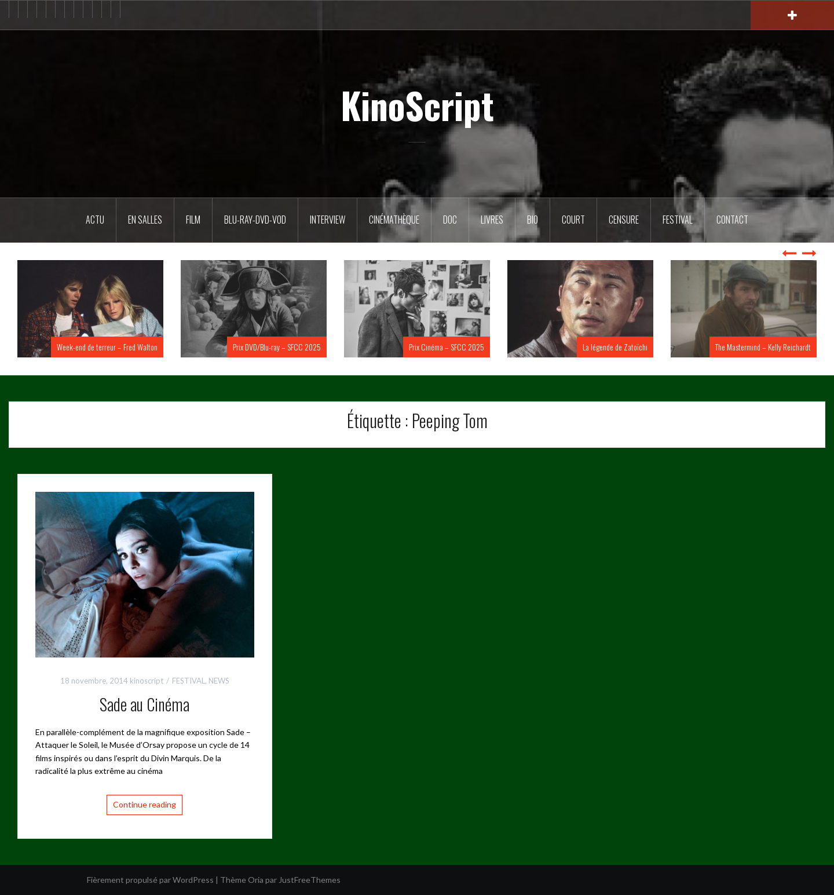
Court (573, 220)
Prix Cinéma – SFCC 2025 (446, 347)
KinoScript (417, 104)
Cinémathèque (394, 220)
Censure (624, 220)
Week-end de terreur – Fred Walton (107, 347)
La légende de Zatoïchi (615, 347)
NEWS (219, 680)
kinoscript (146, 680)
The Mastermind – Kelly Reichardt (763, 347)
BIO (532, 220)
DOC (450, 220)
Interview (327, 220)
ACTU (95, 220)
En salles (145, 220)
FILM (193, 220)
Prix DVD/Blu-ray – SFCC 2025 (277, 347)
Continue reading (144, 804)
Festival (678, 220)
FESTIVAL (188, 680)
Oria (256, 880)
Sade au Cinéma (144, 704)
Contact (732, 220)
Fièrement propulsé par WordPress (150, 880)
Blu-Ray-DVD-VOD (255, 220)
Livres (492, 220)
